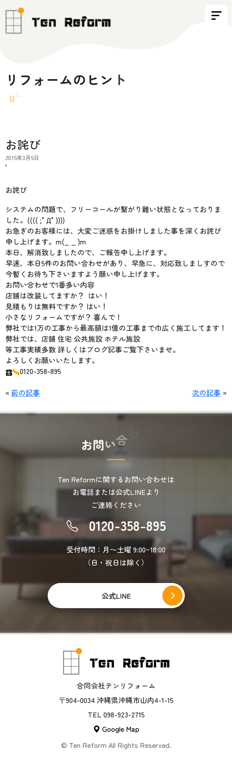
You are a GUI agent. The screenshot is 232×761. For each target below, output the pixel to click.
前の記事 (25, 392)
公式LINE (116, 595)
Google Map (116, 728)
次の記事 (206, 392)
